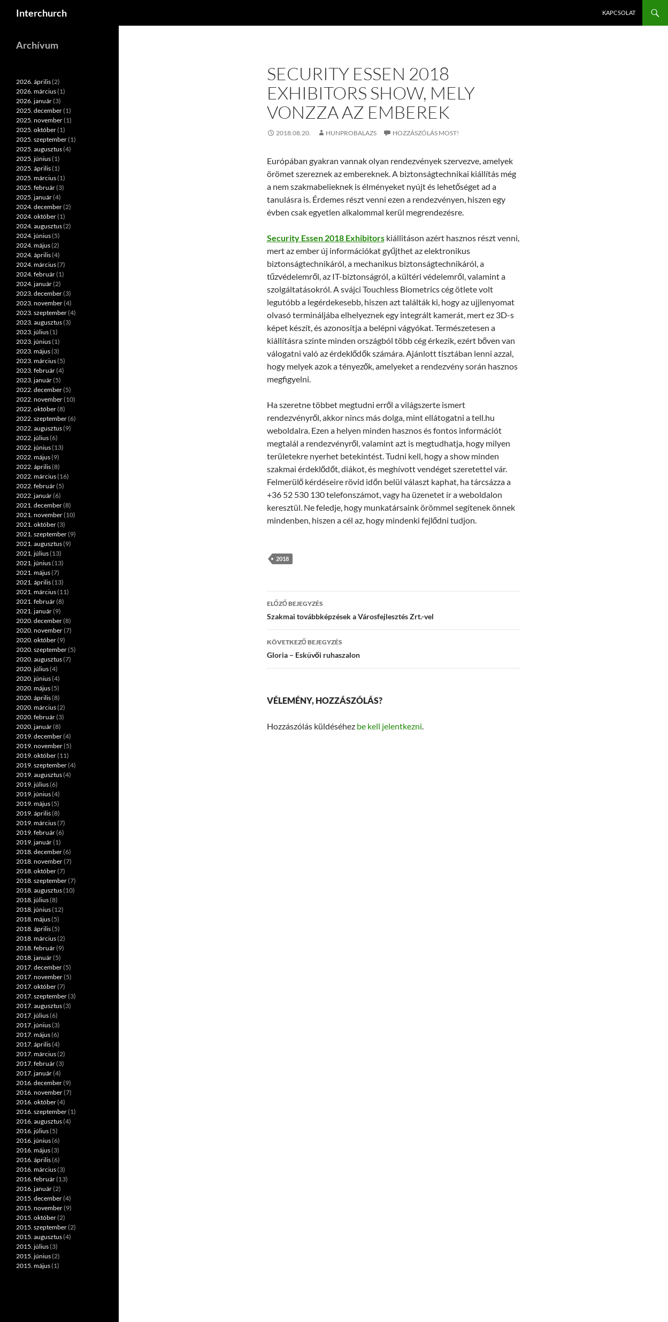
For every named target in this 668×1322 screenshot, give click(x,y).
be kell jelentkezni (389, 726)
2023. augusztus (39, 322)
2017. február (35, 1063)
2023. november (39, 303)
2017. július (32, 1015)
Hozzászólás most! (426, 133)
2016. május (33, 1150)
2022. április (33, 467)
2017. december (39, 967)
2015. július (32, 1246)
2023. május (33, 351)
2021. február (35, 601)
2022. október (36, 409)
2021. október (36, 524)
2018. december (39, 852)
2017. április (33, 1044)
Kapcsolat (618, 12)
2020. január (34, 727)
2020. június (33, 678)
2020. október (36, 640)
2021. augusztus (39, 544)
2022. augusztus (39, 428)
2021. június (33, 563)
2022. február (35, 486)
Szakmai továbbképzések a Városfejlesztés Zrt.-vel (393, 609)
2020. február (35, 717)
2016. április (33, 1160)
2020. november (39, 630)
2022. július (32, 438)
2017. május (33, 1035)
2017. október (36, 986)
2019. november (39, 746)
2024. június (33, 236)
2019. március (36, 823)
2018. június (33, 909)
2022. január (34, 495)
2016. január (34, 1189)
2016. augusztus (39, 1121)
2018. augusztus (39, 890)
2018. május (33, 919)
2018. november (39, 861)
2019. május (33, 804)
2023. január (34, 380)
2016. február (35, 1179)
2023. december (39, 293)
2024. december (39, 207)
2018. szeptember (41, 881)
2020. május (33, 688)
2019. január (34, 842)
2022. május (33, 457)
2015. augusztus (39, 1237)
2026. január (34, 101)
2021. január (34, 611)
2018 (282, 558)
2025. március (36, 178)
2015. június (33, 1256)
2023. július (32, 332)
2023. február (35, 370)
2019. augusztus (39, 775)
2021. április (33, 582)
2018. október (36, 871)
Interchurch (41, 13)
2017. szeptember (41, 996)
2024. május (33, 245)
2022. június (33, 447)
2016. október (36, 1102)
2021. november (39, 515)
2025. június (33, 159)
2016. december (39, 1083)
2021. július (32, 553)
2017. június (33, 1025)
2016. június (33, 1140)
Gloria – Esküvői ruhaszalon (393, 647)
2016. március (36, 1169)
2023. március (36, 361)
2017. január (34, 1073)
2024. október (36, 216)
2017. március (36, 1054)
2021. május (33, 572)
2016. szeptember (41, 1112)
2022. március (36, 476)
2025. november (39, 120)
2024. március (36, 264)
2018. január (34, 958)
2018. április (33, 929)
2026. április (33, 82)
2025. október (36, 130)
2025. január (34, 197)
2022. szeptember (41, 418)
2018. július (32, 900)
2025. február (35, 187)
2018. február (35, 948)
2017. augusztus (39, 1006)
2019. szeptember (41, 765)
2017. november (39, 977)
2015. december (39, 1198)
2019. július (32, 784)
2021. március (36, 592)
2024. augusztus (39, 226)
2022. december (39, 390)
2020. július (32, 669)
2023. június (33, 341)
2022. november (39, 399)
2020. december (39, 621)
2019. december (39, 736)
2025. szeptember (41, 139)
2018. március (36, 938)
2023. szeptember (41, 313)
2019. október (36, 755)
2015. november (39, 1208)
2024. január (34, 284)
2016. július (32, 1131)
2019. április (33, 813)
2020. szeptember (41, 649)
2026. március (36, 91)
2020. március (36, 707)
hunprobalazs (351, 133)
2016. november (39, 1092)
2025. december (39, 110)
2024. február (35, 274)
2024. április (33, 255)
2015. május (33, 1266)
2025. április (33, 168)
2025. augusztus (39, 149)
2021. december (39, 505)
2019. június (33, 794)
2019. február (35, 832)
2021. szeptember (41, 534)
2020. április (33, 698)
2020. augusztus (39, 659)
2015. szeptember (41, 1227)
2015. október (36, 1217)
